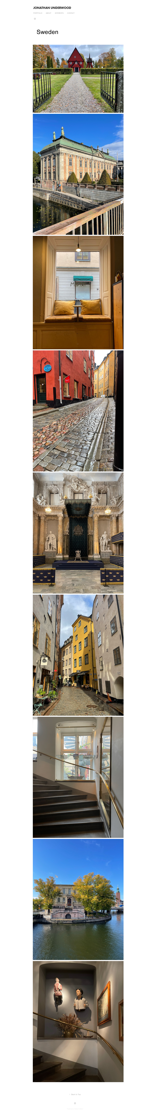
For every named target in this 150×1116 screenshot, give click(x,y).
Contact (71, 13)
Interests (59, 13)
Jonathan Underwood (52, 8)
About (48, 13)
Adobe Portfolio (78, 1109)
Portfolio (37, 13)
